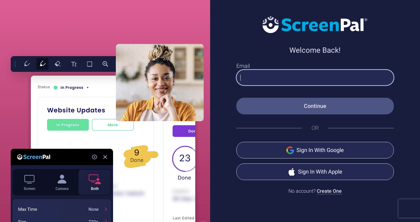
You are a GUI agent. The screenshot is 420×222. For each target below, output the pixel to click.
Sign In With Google (315, 150)
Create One (329, 191)
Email (243, 66)
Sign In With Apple (315, 172)
